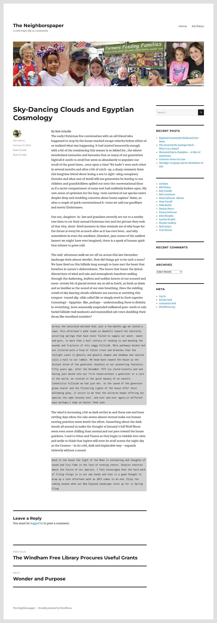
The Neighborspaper (38, 25)
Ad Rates (198, 26)
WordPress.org (167, 307)
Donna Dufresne (168, 212)
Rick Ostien (165, 226)
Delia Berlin (165, 205)
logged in (36, 523)
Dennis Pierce (166, 208)
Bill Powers (165, 187)
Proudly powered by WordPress (55, 608)
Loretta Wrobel (167, 219)
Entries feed (165, 299)
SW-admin (19, 140)
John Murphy (166, 215)
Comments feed (167, 303)
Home (183, 26)
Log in (162, 296)
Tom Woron (165, 230)
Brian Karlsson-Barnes (171, 198)
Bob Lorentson (167, 194)
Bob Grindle (19, 150)
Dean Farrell (165, 201)
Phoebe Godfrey (167, 223)
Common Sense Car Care (172, 159)
